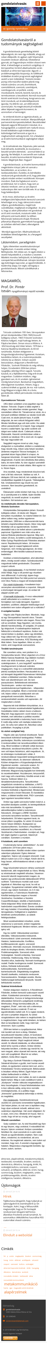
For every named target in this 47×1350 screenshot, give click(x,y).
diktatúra (7, 1272)
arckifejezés (26, 1260)
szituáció (35, 1260)
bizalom (28, 1256)
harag (6, 1260)
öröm (11, 1260)
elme (31, 1276)
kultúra (21, 1264)
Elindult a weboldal (17, 1235)
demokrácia (16, 1272)
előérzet (18, 1260)
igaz (11, 1288)
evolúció (25, 1272)
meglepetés (19, 1256)
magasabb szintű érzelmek (23, 1288)
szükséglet (29, 1264)
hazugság (35, 1268)
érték (29, 1268)
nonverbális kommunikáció (14, 1280)
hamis (6, 1288)
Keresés (43, 3)
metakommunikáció (21, 1284)
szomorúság (36, 1256)
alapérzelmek (15, 1292)
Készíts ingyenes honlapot (12, 1333)
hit (5, 1256)
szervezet (14, 1264)
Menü (37, 3)
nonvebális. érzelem (11, 1276)
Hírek (7, 1196)
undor (11, 1256)
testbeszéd (24, 1276)
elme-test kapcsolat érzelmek (14, 1268)
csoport (6, 1264)
